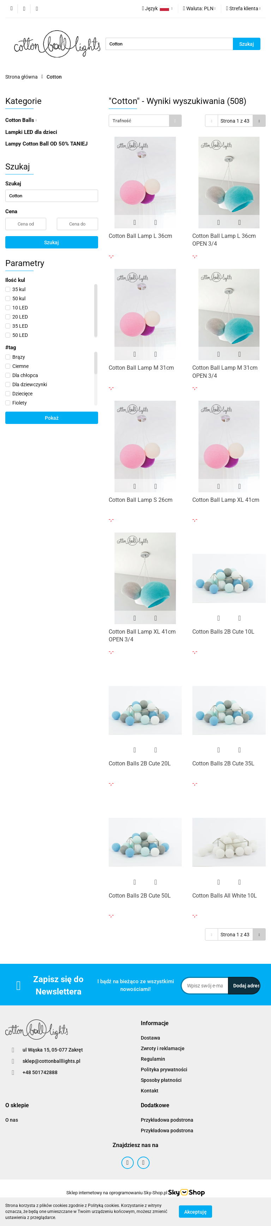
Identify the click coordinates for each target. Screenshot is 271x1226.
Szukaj (51, 242)
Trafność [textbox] (122, 120)
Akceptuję (195, 1212)
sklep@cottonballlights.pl (51, 1061)
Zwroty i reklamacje (163, 1048)
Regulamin (153, 1059)
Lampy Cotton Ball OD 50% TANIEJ (46, 144)
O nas (11, 1120)
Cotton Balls (21, 120)
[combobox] (145, 121)
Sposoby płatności (161, 1080)
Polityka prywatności (164, 1069)
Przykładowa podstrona (167, 1120)
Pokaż (52, 418)
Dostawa (150, 1038)
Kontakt (149, 1090)
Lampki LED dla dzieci (31, 132)
